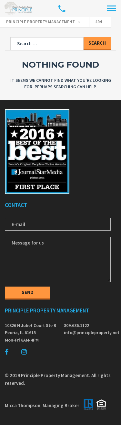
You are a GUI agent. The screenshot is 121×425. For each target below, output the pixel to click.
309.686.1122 (76, 325)
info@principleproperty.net (90, 332)
